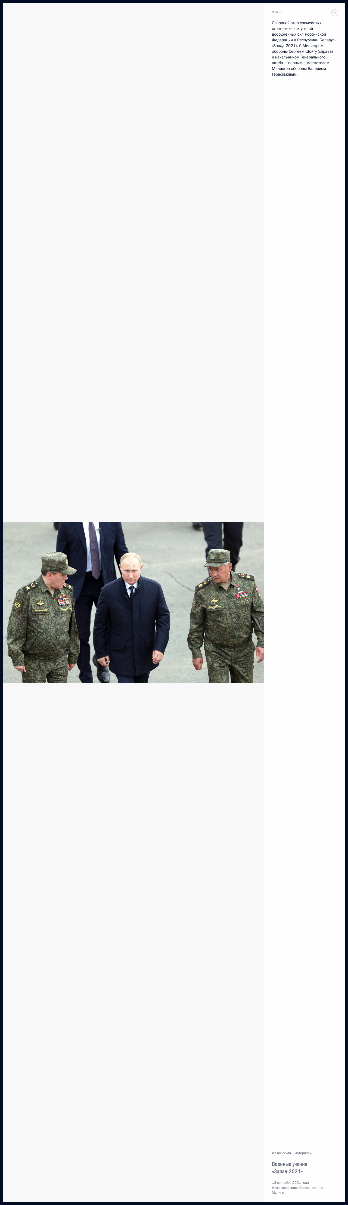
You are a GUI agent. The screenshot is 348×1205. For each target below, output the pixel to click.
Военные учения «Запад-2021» (289, 1168)
